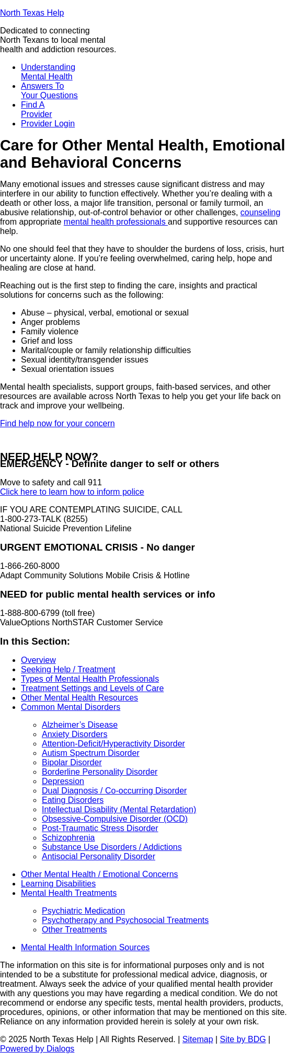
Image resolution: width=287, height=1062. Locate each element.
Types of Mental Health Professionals (90, 678)
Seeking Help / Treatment (68, 669)
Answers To (49, 90)
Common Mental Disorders (70, 707)
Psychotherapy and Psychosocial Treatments (125, 920)
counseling (260, 212)
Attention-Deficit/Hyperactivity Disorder (113, 743)
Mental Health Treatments (69, 893)
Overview (38, 660)
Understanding (48, 72)
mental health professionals (116, 221)
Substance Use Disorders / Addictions (112, 847)
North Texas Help (32, 12)
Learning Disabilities (58, 883)
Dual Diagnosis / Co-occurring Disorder (114, 790)
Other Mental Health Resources (79, 697)
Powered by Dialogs (37, 1048)
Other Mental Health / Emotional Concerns (99, 874)
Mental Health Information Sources (85, 947)
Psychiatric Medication (83, 910)
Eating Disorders (73, 800)
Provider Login (48, 123)
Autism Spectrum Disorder (91, 753)
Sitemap (197, 1039)
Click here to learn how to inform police (72, 491)
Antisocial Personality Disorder (98, 856)
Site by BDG (243, 1039)
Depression (63, 781)
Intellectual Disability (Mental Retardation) (119, 809)
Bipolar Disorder (72, 762)
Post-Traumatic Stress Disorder (100, 828)
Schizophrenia (68, 837)
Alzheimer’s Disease (80, 724)
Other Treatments (74, 929)
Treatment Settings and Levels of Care (92, 688)
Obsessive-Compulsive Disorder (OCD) (115, 818)
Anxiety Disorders (74, 734)
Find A (36, 109)
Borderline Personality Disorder (99, 771)
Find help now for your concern (57, 423)
